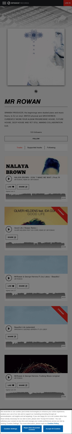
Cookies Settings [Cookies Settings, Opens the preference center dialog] (10, 429)
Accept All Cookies (53, 429)
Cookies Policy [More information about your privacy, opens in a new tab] (53, 423)
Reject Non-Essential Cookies (32, 429)
